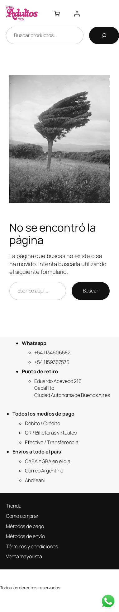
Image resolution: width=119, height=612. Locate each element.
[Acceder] (77, 13)
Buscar (90, 290)
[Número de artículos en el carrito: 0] (57, 13)
